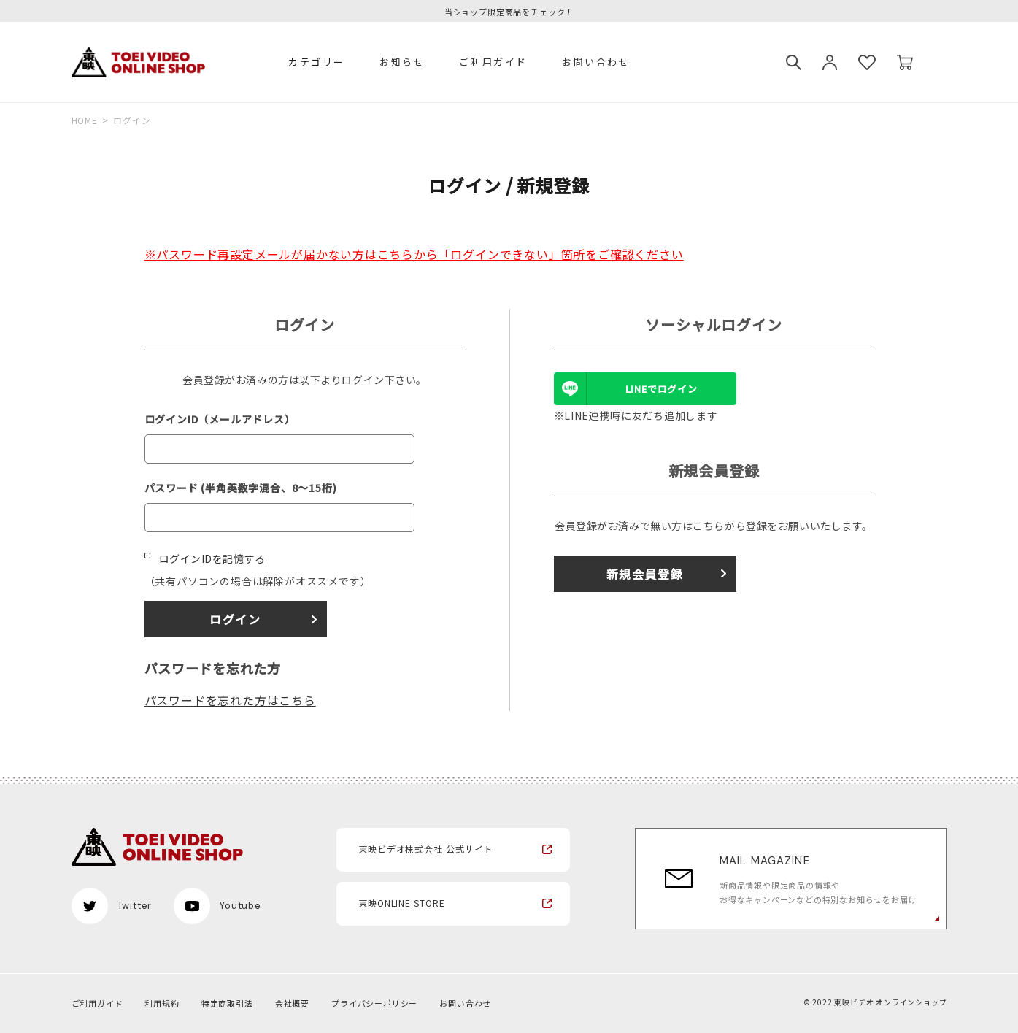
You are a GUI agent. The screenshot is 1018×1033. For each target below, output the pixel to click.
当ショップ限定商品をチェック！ (509, 12)
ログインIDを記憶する (212, 559)
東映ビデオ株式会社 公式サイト (425, 848)
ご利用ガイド (493, 62)
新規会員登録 (645, 574)
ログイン (235, 619)
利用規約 (161, 1003)
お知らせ (402, 62)
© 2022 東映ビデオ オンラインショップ (875, 1001)
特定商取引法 (227, 1003)
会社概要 (292, 1003)
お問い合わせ (596, 62)
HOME (85, 120)
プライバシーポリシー (374, 1003)
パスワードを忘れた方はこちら (230, 700)
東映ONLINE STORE (401, 902)
